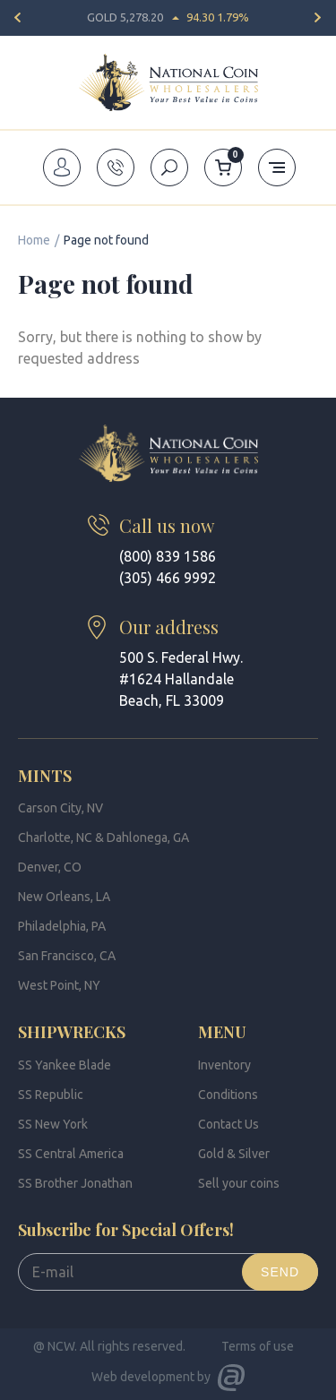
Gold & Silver (234, 1154)
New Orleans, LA (64, 896)
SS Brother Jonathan (75, 1183)
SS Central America (71, 1154)
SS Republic (50, 1094)
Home (34, 240)
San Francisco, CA (67, 956)
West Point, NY (59, 985)
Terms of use (257, 1346)
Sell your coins (239, 1183)
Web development (142, 1377)
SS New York (53, 1124)
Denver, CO (50, 867)
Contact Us (228, 1124)
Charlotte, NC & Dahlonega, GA (103, 837)
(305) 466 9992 (167, 578)
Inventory (224, 1065)
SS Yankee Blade (64, 1065)
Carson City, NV (60, 808)
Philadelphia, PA (62, 926)
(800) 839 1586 (167, 556)
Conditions (228, 1094)
